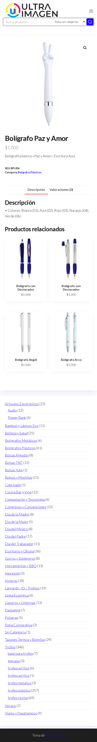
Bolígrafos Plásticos (29, 172)
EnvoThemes (55, 735)
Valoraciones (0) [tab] (61, 189)
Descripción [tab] (36, 189)
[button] (91, 11)
